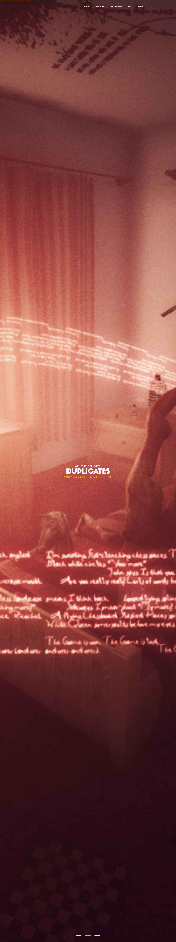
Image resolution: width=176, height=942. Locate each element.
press (130, 6)
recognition (116, 6)
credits (141, 6)
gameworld (100, 6)
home (86, 6)
